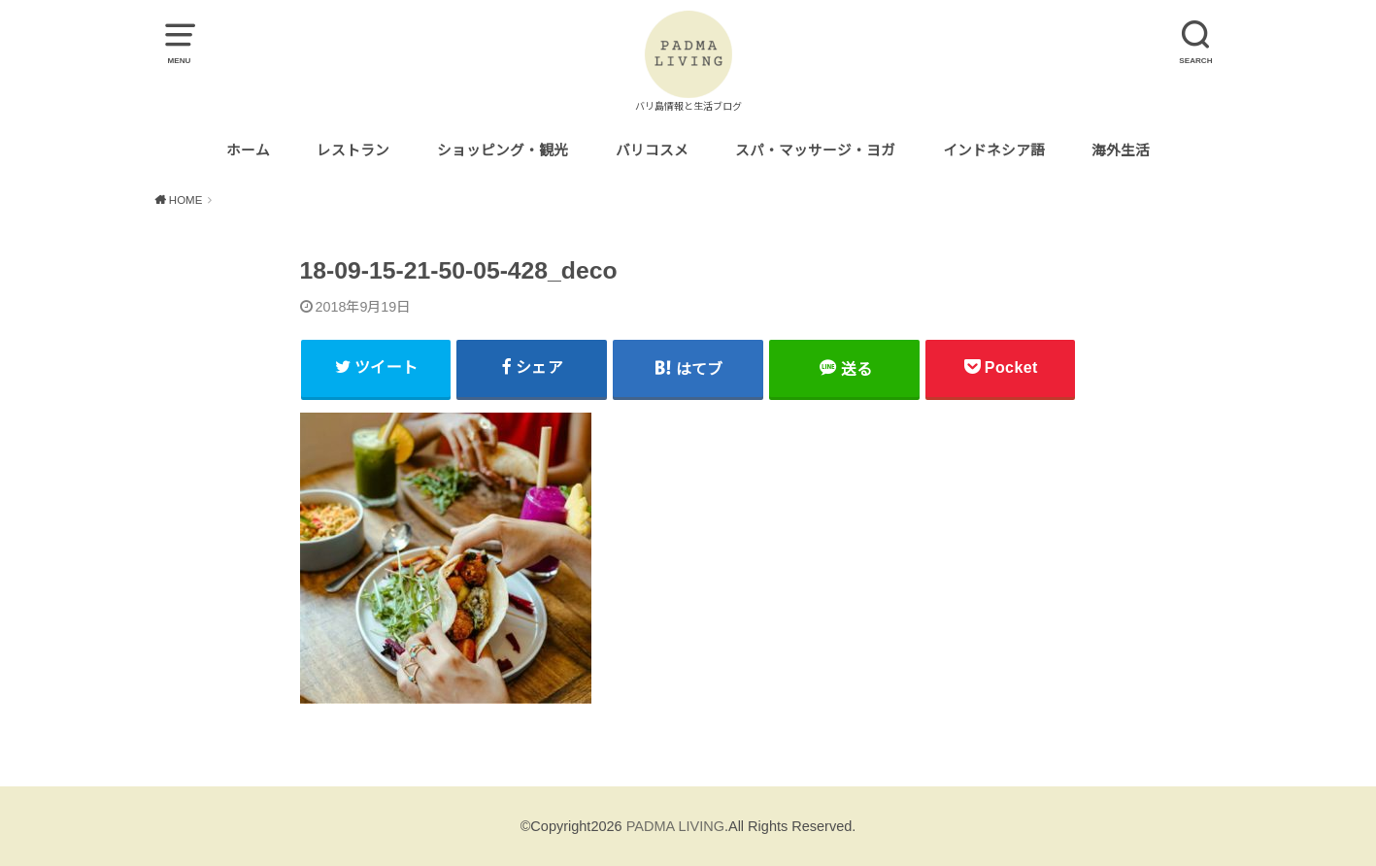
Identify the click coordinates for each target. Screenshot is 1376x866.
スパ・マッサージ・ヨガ (815, 150)
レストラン (353, 150)
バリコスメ (652, 150)
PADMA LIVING (675, 826)
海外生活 (1120, 150)
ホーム (248, 150)
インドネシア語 (994, 150)
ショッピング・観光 (502, 150)
